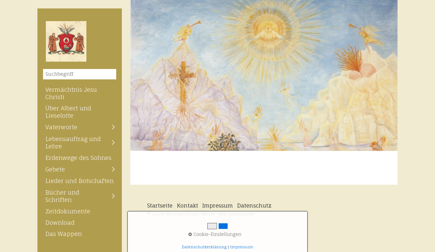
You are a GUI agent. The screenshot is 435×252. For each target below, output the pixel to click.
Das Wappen (63, 233)
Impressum (217, 205)
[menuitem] (79, 93)
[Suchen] (112, 74)
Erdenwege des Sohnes (78, 157)
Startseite (159, 205)
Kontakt (187, 205)
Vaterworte (61, 127)
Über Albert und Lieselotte (68, 111)
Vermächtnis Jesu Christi (71, 93)
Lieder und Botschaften (79, 180)
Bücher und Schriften (62, 196)
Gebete (55, 169)
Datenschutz (254, 205)
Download (60, 222)
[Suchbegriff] (79, 74)
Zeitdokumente (67, 211)
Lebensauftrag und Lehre (73, 142)
